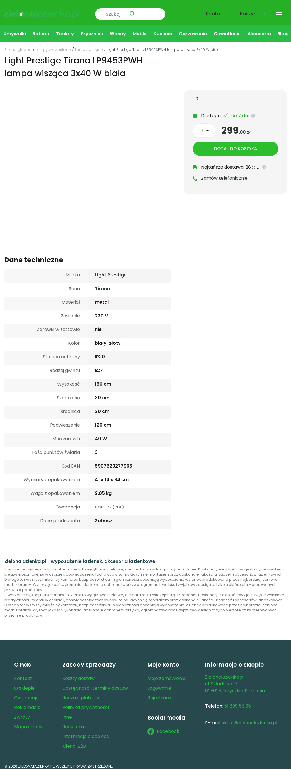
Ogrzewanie (193, 29)
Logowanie (159, 684)
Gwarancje (26, 693)
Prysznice (92, 29)
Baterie (40, 29)
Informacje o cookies (85, 732)
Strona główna (18, 45)
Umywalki (14, 29)
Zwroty (22, 713)
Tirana (102, 284)
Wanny (118, 29)
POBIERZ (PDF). (110, 503)
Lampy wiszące (89, 45)
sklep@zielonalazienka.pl (249, 718)
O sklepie (24, 684)
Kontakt (23, 674)
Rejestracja (159, 693)
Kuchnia (162, 29)
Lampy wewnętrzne (53, 45)
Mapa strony (28, 722)
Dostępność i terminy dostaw (95, 684)
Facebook (163, 727)
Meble (140, 29)
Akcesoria (259, 29)
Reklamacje (27, 703)
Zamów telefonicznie (224, 175)
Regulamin (74, 722)
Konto (213, 10)
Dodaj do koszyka (235, 145)
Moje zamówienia (166, 674)
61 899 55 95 (237, 701)
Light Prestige (111, 270)
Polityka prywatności (85, 703)
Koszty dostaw (78, 674)
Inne (67, 713)
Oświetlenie (227, 29)
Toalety (65, 29)
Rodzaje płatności (81, 693)
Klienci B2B (74, 742)
